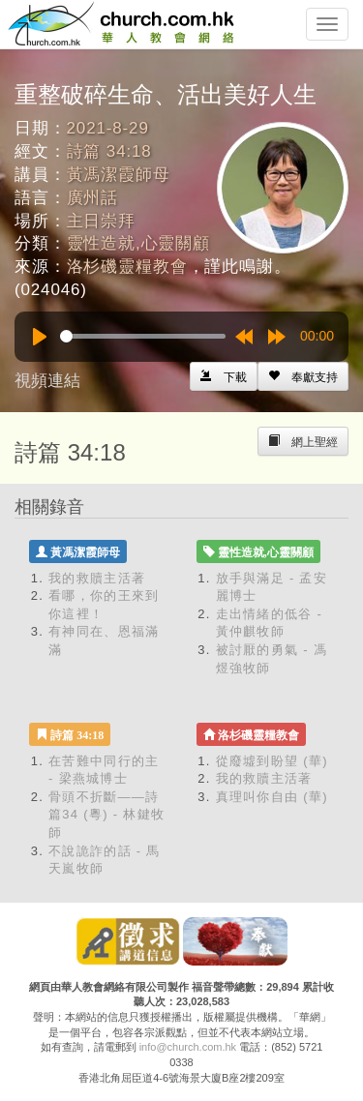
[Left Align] (302, 376)
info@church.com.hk (187, 1047)
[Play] (39, 336)
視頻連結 (47, 381)
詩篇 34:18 (109, 151)
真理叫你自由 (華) (272, 796)
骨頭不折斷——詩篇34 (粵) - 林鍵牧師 (106, 814)
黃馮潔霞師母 (118, 174)
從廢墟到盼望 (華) (272, 761)
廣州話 (93, 198)
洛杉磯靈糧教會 (127, 266)
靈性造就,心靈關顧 (138, 243)
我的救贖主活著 (96, 578)
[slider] (143, 336)
